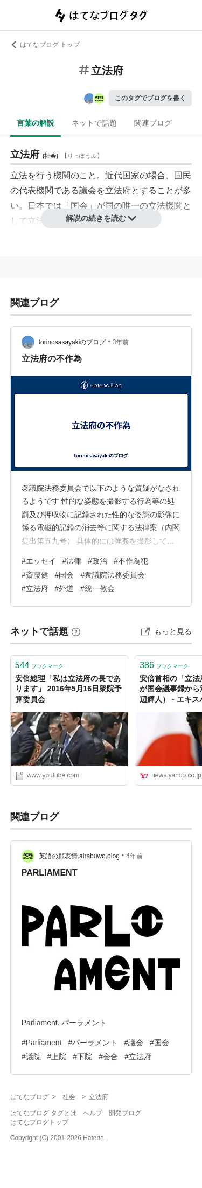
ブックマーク (39, 665)
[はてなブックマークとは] (76, 631)
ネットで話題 (94, 123)
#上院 (57, 1056)
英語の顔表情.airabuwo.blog (79, 856)
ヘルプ (92, 1113)
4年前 (134, 856)
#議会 (133, 1042)
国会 (79, 205)
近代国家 (122, 175)
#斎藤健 (35, 575)
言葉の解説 (35, 123)
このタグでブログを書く (150, 98)
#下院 (82, 1056)
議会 (87, 190)
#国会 (64, 575)
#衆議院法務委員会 (112, 575)
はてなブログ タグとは (43, 1113)
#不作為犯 (131, 561)
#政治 (97, 561)
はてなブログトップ (39, 1122)
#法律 (72, 561)
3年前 (121, 342)
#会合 (108, 1056)
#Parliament (42, 1042)
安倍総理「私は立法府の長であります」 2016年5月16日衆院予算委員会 (68, 689)
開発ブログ (125, 1113)
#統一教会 (97, 588)
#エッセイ (39, 561)
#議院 (31, 1056)
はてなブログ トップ (45, 44)
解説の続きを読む (101, 218)
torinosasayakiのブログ (72, 342)
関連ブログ (153, 123)
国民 (182, 175)
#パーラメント (92, 1042)
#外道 (64, 588)
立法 (18, 175)
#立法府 (35, 588)
